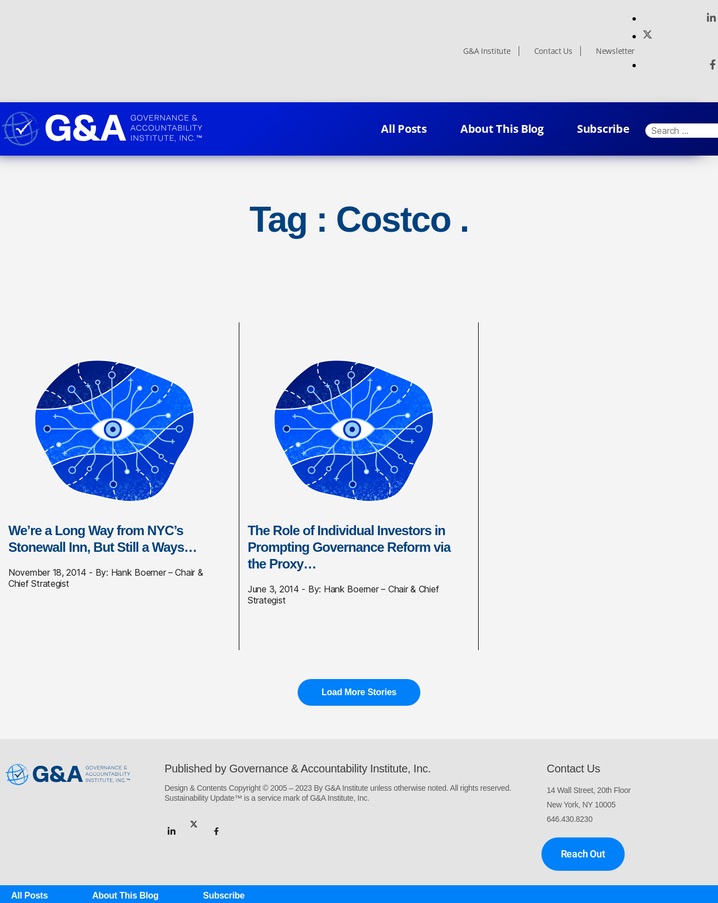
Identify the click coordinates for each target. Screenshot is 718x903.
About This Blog (502, 128)
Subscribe (603, 128)
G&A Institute (487, 51)
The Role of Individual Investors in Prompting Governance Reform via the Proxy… (349, 547)
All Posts (404, 128)
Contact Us (553, 51)
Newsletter (615, 51)
